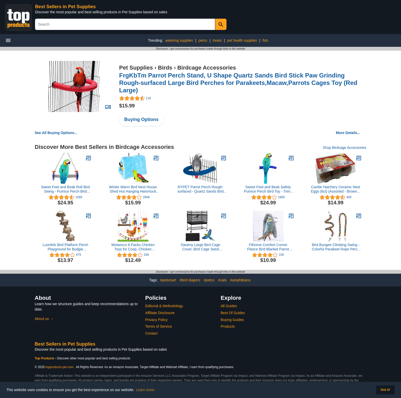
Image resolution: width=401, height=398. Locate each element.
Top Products (45, 358)
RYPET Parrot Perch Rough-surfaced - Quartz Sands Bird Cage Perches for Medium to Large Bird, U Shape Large (200, 189)
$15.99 (127, 105)
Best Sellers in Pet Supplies (65, 6)
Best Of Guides (233, 313)
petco (203, 40)
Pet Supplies (136, 67)
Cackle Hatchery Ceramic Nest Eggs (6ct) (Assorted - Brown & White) (335, 189)
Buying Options (141, 119)
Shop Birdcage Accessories (344, 148)
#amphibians (240, 280)
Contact (151, 333)
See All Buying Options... (56, 133)
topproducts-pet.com (59, 367)
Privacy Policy (156, 320)
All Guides (229, 306)
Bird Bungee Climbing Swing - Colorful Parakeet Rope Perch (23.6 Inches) (336, 247)
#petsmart (168, 280)
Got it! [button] (385, 390)
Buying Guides (232, 320)
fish (265, 40)
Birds (165, 67)
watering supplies (179, 40)
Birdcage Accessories (206, 67)
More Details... (348, 133)
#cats (222, 280)
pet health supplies (242, 40)
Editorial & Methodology (164, 306)
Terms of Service (158, 326)
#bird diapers (189, 280)
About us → (44, 319)
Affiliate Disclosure (160, 313)
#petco (209, 280)
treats (217, 40)
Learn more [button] (145, 390)
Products (228, 326)
